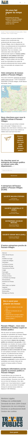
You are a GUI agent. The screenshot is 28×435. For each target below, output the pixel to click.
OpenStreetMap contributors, (17, 111)
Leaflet (5, 111)
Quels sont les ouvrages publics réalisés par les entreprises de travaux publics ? (15, 316)
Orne (8, 33)
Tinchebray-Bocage (7, 266)
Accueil (2, 32)
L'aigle (4, 270)
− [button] (3, 90)
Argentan (4, 287)
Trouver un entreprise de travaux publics (14, 32)
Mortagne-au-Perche (8, 293)
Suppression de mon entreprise (13, 406)
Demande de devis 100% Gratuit (13, 404)
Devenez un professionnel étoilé (13, 409)
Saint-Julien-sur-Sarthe (8, 285)
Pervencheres (6, 279)
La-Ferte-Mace (6, 289)
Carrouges (5, 272)
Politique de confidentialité (11, 401)
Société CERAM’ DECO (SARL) (14, 234)
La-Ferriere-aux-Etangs (8, 277)
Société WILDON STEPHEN (14, 196)
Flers (3, 256)
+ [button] (3, 87)
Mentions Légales (8, 398)
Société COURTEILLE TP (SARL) (14, 209)
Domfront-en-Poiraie (8, 281)
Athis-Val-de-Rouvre (8, 255)
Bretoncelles (5, 291)
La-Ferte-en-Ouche (7, 264)
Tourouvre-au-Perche (8, 268)
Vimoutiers (5, 262)
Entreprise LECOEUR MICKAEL (14, 222)
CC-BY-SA (25, 111)
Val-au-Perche (6, 274)
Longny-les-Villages (7, 260)
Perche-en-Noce (6, 276)
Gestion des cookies (9, 411)
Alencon (4, 253)
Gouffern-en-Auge (7, 258)
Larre (3, 283)
